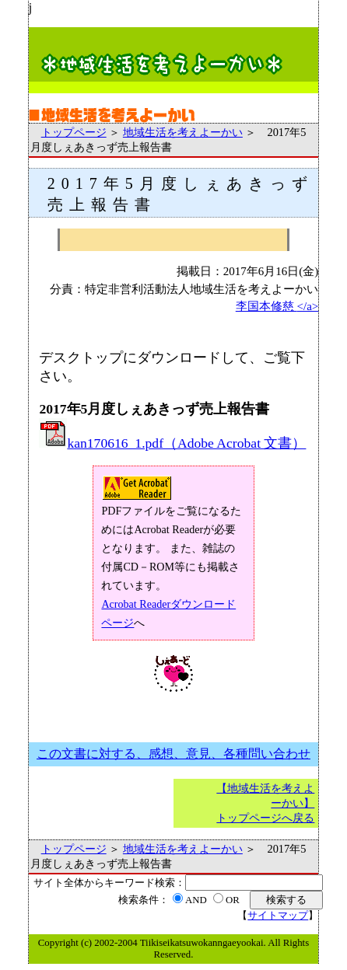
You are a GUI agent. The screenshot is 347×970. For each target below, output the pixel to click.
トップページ (74, 132)
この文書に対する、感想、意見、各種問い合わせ (173, 753)
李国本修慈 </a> (277, 306)
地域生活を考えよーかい (183, 132)
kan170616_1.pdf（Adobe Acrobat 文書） (172, 443)
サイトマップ (277, 915)
